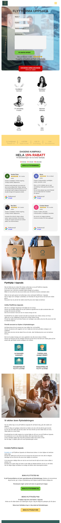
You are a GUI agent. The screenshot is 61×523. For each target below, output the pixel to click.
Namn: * (17, 16)
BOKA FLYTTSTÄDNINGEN (30, 165)
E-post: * (17, 22)
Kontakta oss (8, 452)
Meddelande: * (19, 34)
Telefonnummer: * (22, 30)
